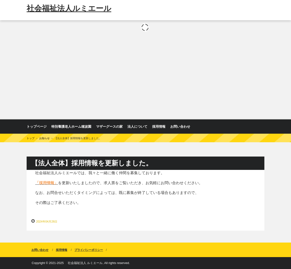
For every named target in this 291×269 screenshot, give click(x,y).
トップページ (37, 126)
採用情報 (158, 126)
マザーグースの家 (109, 126)
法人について (137, 126)
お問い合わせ (180, 126)
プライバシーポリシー (88, 250)
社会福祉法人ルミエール (69, 8)
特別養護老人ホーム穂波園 (71, 126)
